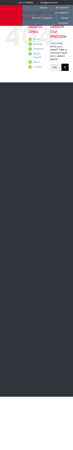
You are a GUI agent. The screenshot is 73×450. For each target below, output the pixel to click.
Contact (37, 66)
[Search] (65, 67)
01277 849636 (26, 2)
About (36, 61)
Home (36, 39)
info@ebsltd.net (49, 2)
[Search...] (55, 67)
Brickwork (38, 44)
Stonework (38, 48)
